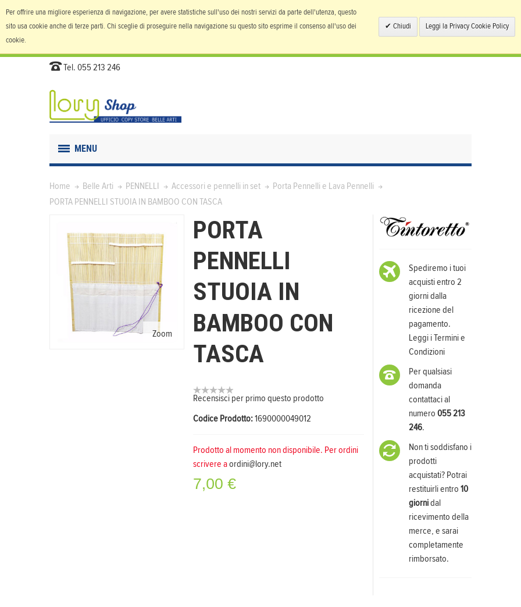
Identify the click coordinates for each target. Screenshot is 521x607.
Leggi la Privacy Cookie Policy (467, 26)
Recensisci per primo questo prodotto (258, 398)
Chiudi (401, 26)
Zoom (162, 333)
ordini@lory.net (255, 464)
